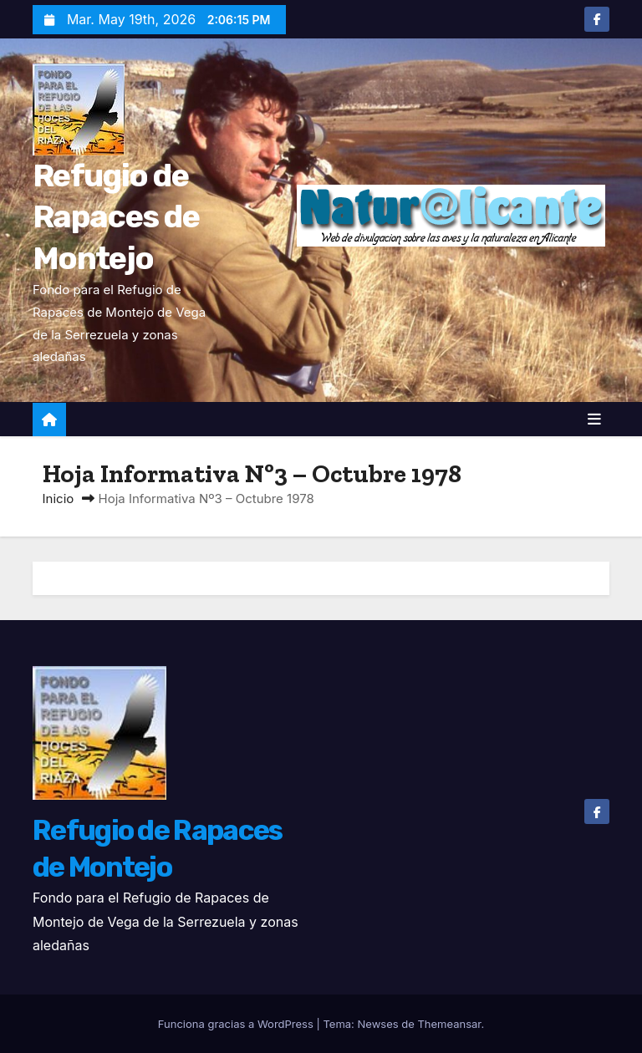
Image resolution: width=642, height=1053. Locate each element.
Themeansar (449, 1023)
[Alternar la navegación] (594, 419)
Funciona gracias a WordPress (237, 1023)
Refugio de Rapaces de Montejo (116, 216)
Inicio (58, 498)
